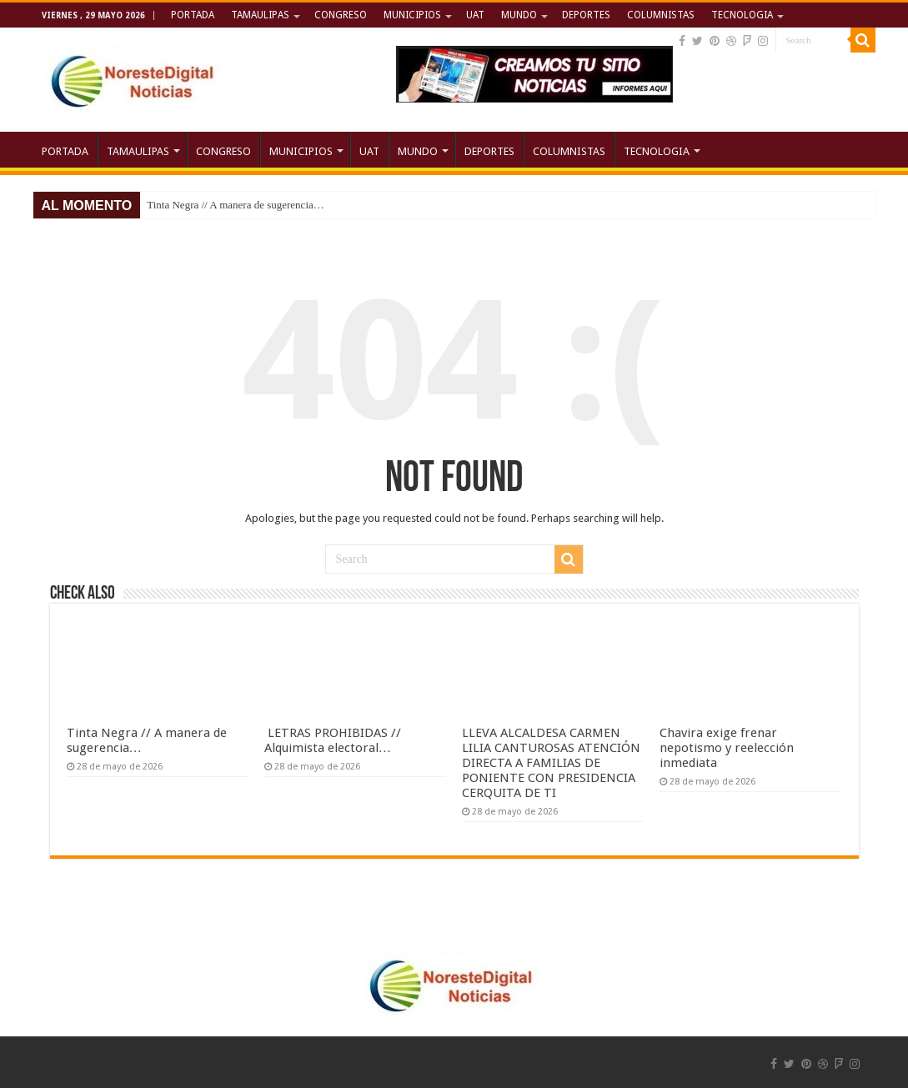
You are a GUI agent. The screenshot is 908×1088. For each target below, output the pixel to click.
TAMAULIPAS (260, 15)
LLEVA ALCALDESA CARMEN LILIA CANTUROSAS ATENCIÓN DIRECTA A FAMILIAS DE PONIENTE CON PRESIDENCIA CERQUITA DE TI (551, 762)
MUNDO (519, 15)
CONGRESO (340, 15)
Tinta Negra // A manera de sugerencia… (235, 204)
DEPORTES (586, 15)
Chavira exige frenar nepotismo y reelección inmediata (727, 747)
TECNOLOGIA (742, 15)
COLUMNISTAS (661, 15)
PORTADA (192, 15)
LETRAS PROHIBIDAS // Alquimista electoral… (332, 740)
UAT (475, 15)
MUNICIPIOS (412, 15)
